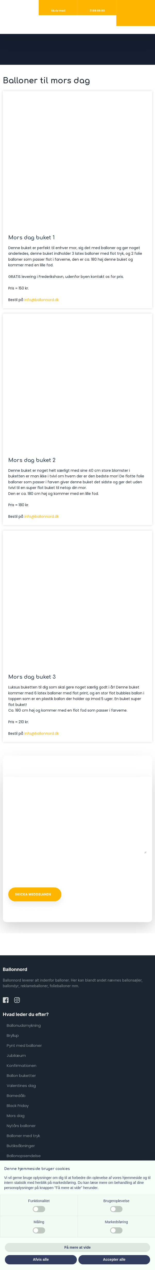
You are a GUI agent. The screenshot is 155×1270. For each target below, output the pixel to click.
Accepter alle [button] (114, 1259)
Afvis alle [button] (41, 1259)
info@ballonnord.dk (41, 299)
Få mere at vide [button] (77, 1247)
